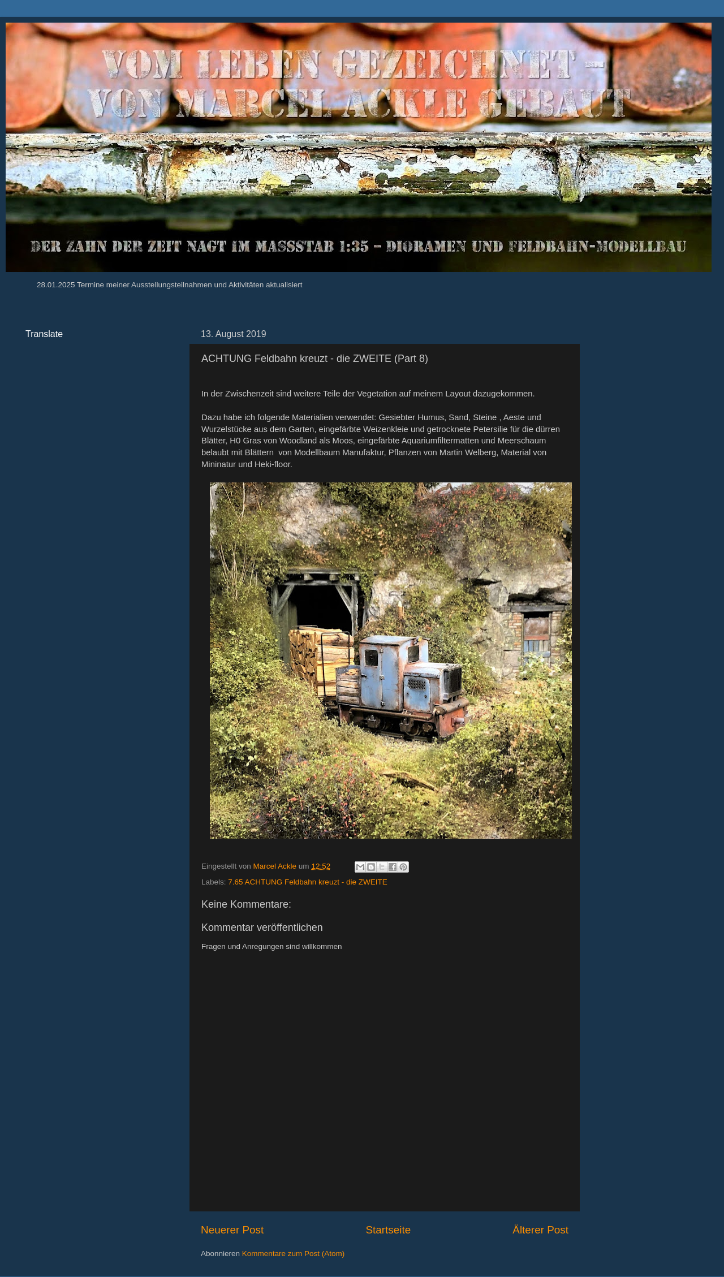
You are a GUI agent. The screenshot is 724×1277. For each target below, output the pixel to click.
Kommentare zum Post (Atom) (293, 1253)
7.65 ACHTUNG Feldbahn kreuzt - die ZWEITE (307, 882)
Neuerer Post (232, 1230)
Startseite (388, 1230)
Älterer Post (540, 1230)
